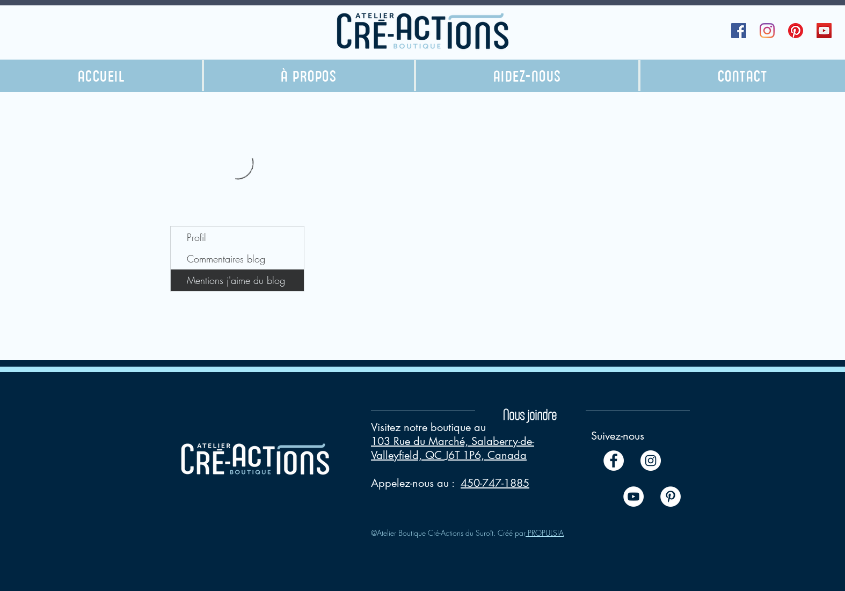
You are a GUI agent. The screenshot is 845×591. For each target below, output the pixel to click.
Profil (196, 237)
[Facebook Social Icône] (738, 30)
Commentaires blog (226, 258)
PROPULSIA (545, 533)
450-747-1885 (495, 483)
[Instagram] (767, 30)
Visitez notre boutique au (428, 427)
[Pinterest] (795, 30)
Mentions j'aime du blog (236, 280)
